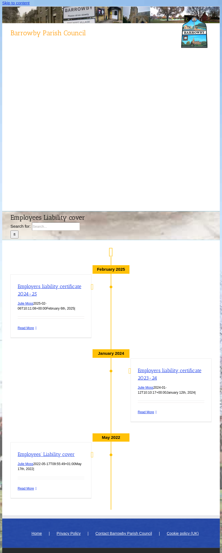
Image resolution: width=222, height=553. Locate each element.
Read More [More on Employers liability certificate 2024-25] (26, 328)
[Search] (14, 234)
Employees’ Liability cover (46, 454)
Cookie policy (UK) (183, 533)
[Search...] (56, 226)
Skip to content (15, 3)
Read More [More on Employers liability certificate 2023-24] (146, 412)
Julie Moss (25, 303)
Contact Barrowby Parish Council (123, 533)
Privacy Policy (69, 533)
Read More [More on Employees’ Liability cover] (26, 488)
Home (37, 533)
